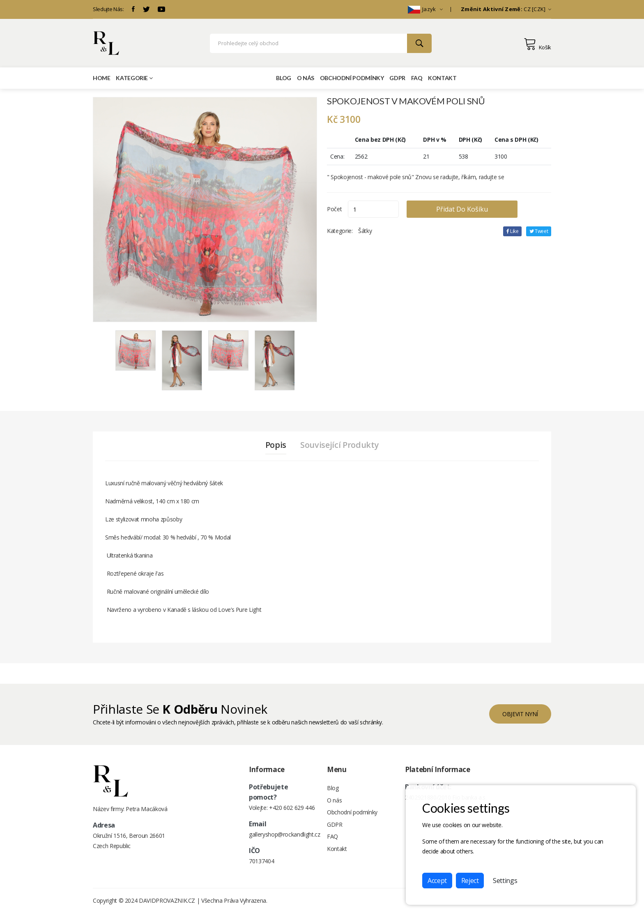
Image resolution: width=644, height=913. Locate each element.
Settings (505, 880)
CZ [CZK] (506, 9)
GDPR (397, 77)
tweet (538, 231)
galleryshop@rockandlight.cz (284, 834)
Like (512, 231)
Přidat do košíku (465, 209)
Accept (437, 880)
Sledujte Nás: (108, 9)
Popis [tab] (275, 445)
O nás (305, 77)
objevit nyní (519, 713)
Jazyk (425, 9)
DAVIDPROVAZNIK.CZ (167, 900)
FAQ (417, 77)
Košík (537, 44)
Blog (283, 77)
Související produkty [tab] (340, 445)
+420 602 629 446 (292, 808)
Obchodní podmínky (352, 77)
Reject (470, 880)
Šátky (365, 231)
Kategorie (134, 77)
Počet (334, 209)
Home (101, 77)
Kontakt (442, 77)
